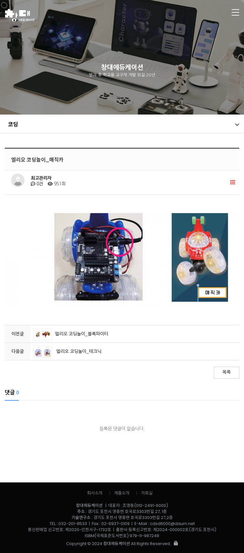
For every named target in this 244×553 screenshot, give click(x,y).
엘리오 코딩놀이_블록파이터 (70, 334)
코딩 (13, 124)
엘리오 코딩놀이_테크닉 (67, 351)
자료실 (146, 493)
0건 (37, 184)
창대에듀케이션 (97, 15)
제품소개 (121, 493)
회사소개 (94, 493)
